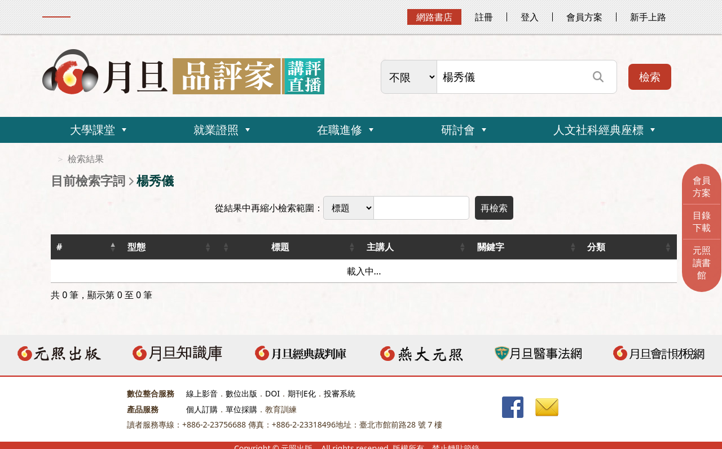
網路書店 (434, 17)
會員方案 (584, 16)
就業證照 (216, 129)
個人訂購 (202, 409)
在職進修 (339, 129)
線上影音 (202, 393)
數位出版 (241, 393)
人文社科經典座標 (598, 129)
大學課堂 (92, 129)
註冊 (484, 16)
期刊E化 (302, 393)
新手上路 (648, 16)
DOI (272, 393)
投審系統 (339, 393)
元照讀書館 (702, 263)
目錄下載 (702, 221)
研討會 (458, 129)
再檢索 (494, 208)
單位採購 (241, 409)
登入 (530, 16)
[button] (112, 246)
